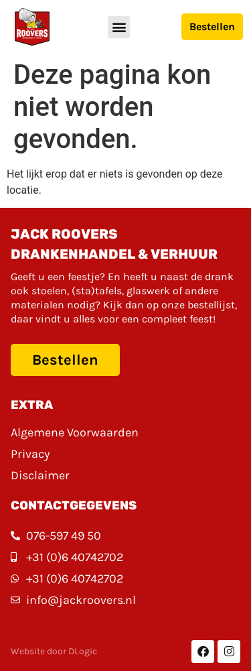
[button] (119, 27)
